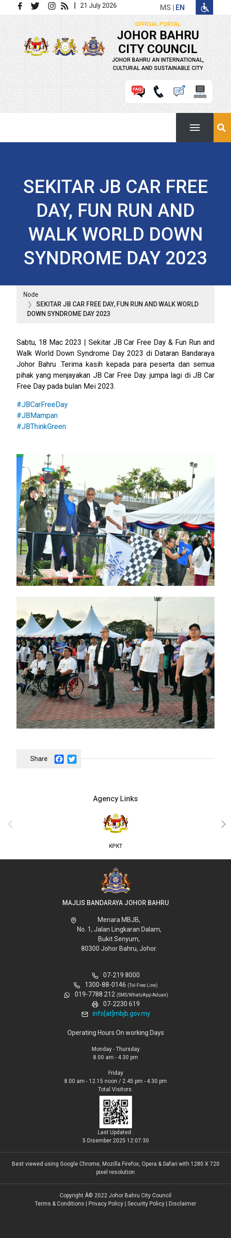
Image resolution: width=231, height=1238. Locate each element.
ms (165, 7)
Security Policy (146, 1203)
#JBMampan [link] (37, 415)
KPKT (116, 830)
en (180, 7)
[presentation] (9, 824)
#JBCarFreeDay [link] (42, 404)
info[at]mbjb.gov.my (121, 1013)
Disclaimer (182, 1203)
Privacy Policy (105, 1203)
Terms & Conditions (59, 1203)
